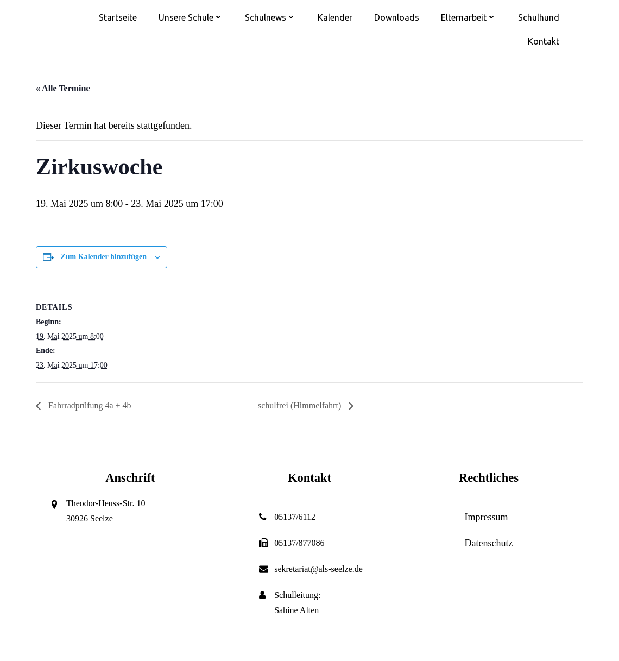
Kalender (335, 17)
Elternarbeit (468, 17)
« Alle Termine (63, 88)
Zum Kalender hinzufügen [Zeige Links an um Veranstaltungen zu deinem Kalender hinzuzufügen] (104, 257)
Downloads (396, 17)
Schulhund (538, 17)
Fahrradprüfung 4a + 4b (88, 405)
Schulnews (270, 17)
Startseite (118, 17)
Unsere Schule (191, 17)
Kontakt (543, 41)
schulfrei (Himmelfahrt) (300, 405)
